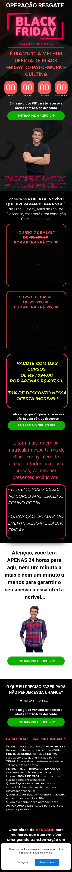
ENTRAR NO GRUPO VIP (36, 115)
